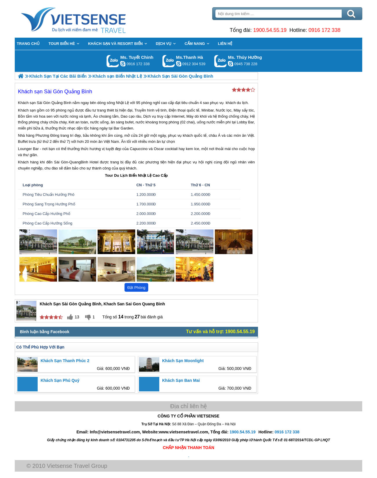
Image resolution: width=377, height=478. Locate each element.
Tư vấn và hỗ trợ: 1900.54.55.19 (220, 331)
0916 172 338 (325, 30)
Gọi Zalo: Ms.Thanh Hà (168, 60)
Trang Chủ (88, 19)
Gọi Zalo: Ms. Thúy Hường (220, 60)
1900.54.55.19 (269, 30)
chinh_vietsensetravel (123, 64)
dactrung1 (230, 64)
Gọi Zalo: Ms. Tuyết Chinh (112, 60)
